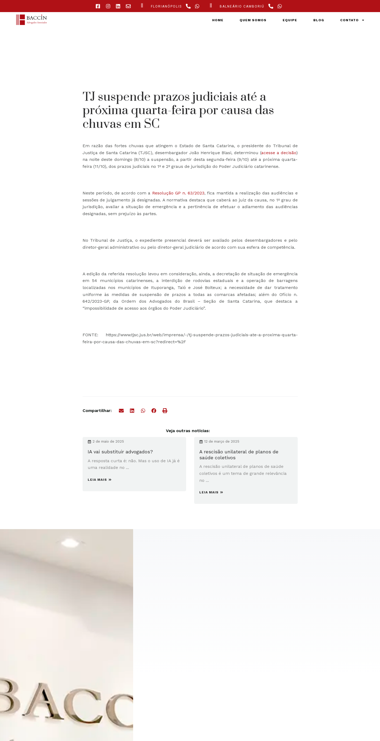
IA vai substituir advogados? (120, 451)
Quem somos (253, 20)
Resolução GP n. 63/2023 (178, 193)
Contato (352, 20)
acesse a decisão (278, 152)
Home (217, 20)
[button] (121, 410)
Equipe (290, 20)
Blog (318, 20)
